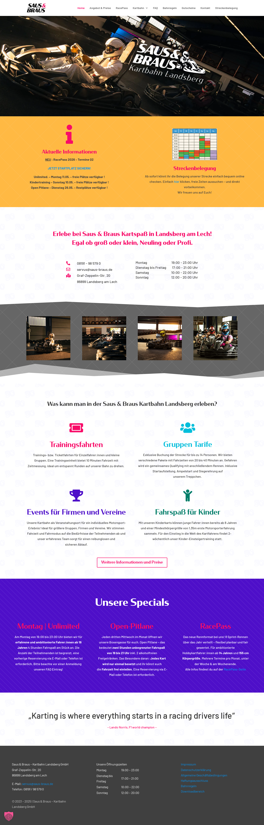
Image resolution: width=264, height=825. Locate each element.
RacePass (122, 8)
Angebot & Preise (100, 8)
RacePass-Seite (235, 669)
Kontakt (205, 8)
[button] (9, 816)
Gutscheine (189, 8)
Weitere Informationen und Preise (132, 562)
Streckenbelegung (226, 8)
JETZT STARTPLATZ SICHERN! (69, 168)
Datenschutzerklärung (196, 770)
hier (176, 181)
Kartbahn (138, 8)
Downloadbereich (193, 791)
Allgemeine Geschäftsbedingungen (204, 775)
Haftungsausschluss (194, 780)
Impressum (188, 764)
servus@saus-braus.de (37, 784)
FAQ (155, 8)
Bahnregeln (170, 8)
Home (81, 8)
